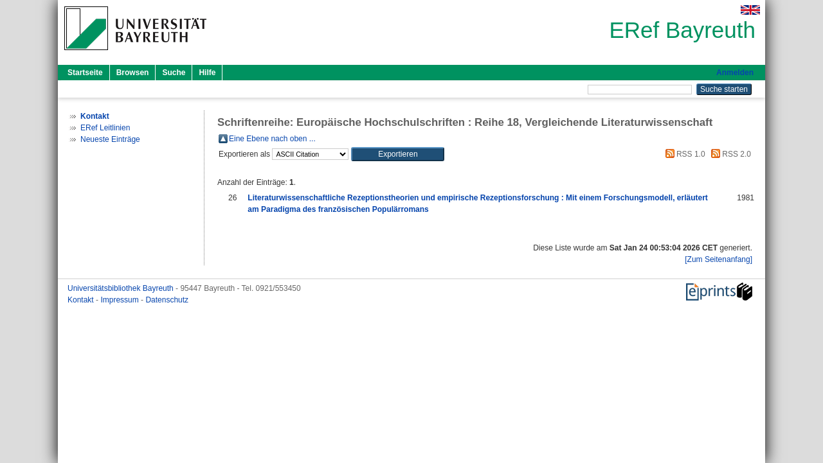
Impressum (120, 299)
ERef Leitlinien (105, 127)
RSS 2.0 (729, 154)
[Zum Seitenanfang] (718, 259)
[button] (397, 154)
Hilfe (207, 72)
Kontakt (82, 299)
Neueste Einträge (110, 139)
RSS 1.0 (683, 154)
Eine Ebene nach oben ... (272, 138)
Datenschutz (166, 299)
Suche (173, 72)
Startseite (85, 72)
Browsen (132, 72)
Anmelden (735, 72)
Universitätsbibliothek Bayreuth (122, 288)
